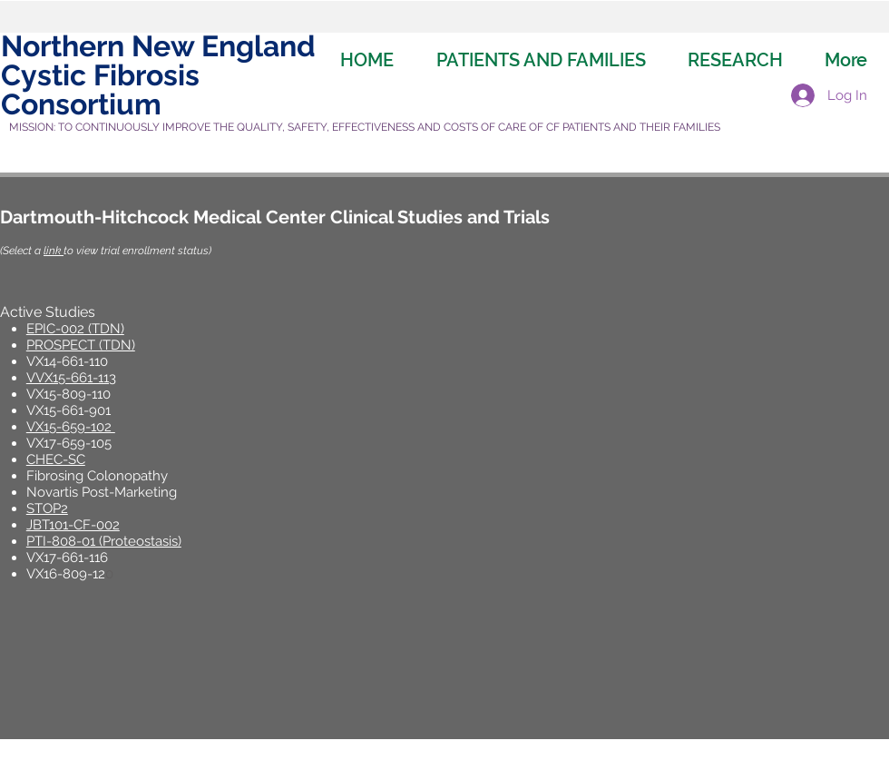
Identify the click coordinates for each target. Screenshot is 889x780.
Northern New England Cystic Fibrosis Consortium (158, 75)
